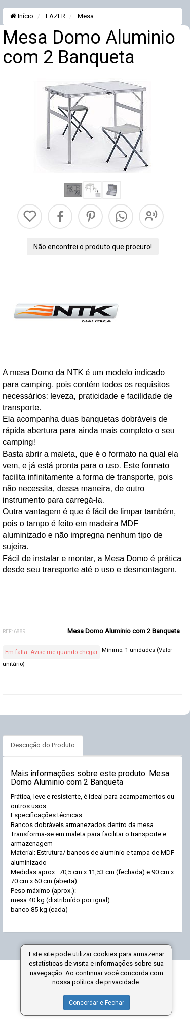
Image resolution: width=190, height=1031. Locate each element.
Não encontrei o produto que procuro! (92, 247)
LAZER (54, 16)
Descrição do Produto (43, 745)
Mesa (85, 16)
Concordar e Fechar (96, 1002)
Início (21, 16)
